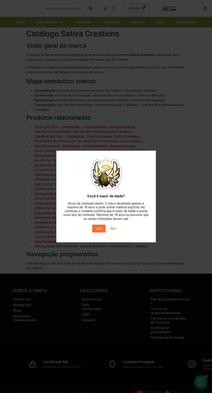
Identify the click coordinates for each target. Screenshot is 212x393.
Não (113, 228)
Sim (99, 228)
